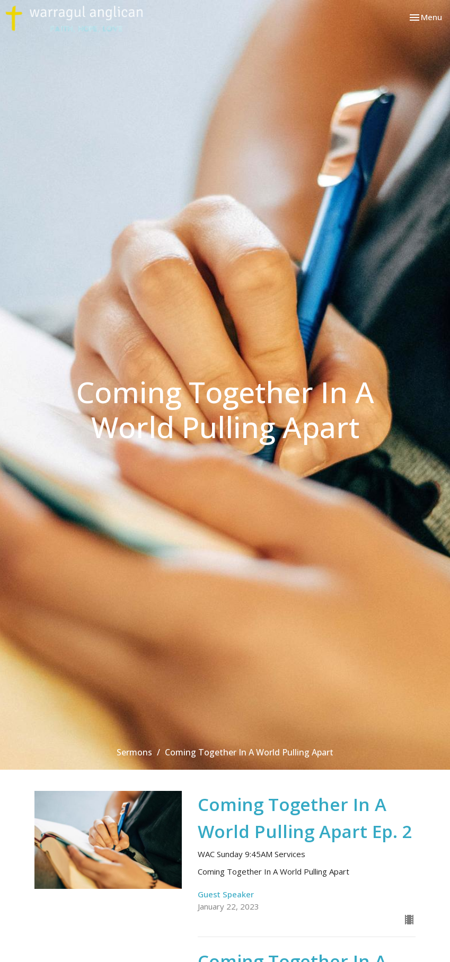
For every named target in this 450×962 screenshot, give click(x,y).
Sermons (134, 752)
